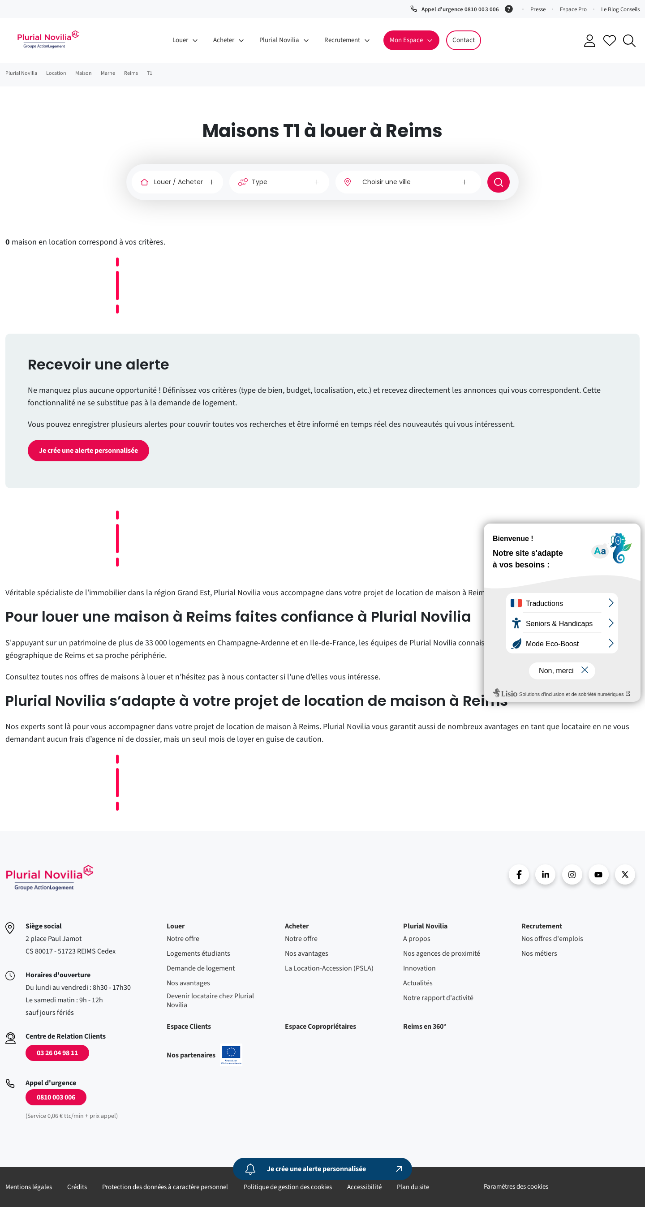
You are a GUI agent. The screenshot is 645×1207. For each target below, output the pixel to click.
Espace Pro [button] (573, 9)
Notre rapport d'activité (438, 997)
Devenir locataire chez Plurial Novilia (210, 1000)
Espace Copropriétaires (320, 1026)
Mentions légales (28, 1187)
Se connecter (590, 41)
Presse (538, 9)
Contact (463, 40)
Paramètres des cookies (516, 1186)
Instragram (572, 874)
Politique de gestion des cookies (288, 1187)
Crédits (77, 1187)
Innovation (419, 968)
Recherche (629, 41)
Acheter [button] (223, 40)
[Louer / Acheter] (177, 182)
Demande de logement (201, 968)
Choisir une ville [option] (386, 181)
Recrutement (541, 926)
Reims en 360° (424, 1026)
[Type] (279, 182)
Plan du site (413, 1187)
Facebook (519, 874)
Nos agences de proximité (441, 953)
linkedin (545, 874)
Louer (176, 926)
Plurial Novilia (425, 926)
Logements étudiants (198, 953)
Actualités (418, 983)
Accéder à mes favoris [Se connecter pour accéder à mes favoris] (610, 40)
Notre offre (183, 938)
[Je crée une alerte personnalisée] (322, 1169)
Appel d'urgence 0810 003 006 (460, 9)
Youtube (599, 874)
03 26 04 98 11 (57, 1053)
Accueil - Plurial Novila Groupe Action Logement (48, 39)
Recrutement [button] (342, 40)
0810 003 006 (56, 1097)
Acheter (297, 926)
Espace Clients (189, 1026)
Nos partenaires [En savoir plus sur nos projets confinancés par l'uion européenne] (204, 1055)
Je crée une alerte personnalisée (88, 450)
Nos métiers (539, 953)
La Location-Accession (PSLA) (329, 968)
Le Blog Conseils (620, 9)
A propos (416, 938)
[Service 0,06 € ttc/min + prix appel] (510, 8)
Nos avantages (188, 983)
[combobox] (408, 182)
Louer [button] (180, 40)
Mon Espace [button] (406, 40)
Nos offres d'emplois (552, 938)
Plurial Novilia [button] (279, 40)
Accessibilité (364, 1187)
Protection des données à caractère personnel (165, 1187)
